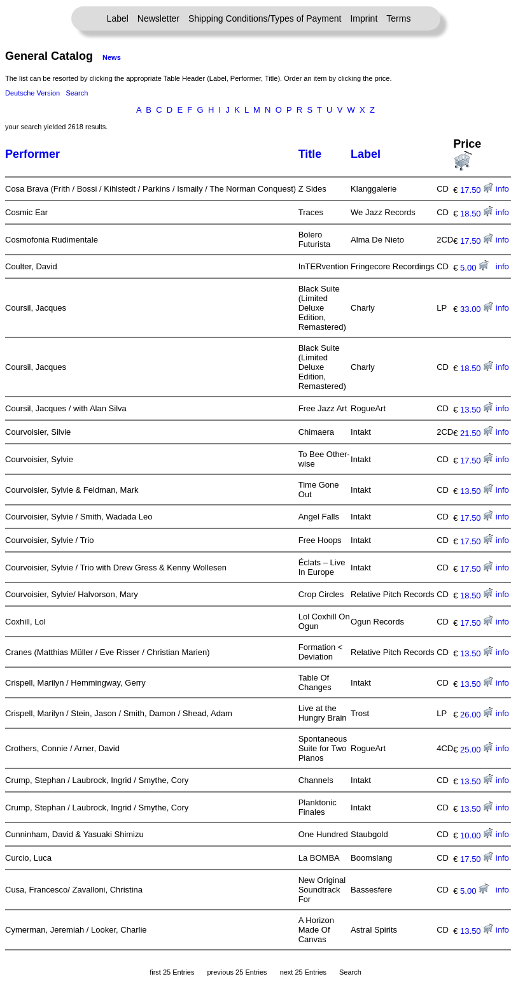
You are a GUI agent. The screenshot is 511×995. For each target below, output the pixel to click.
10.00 (476, 835)
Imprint (363, 18)
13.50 (476, 409)
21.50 (476, 433)
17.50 (476, 190)
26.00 (476, 714)
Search (77, 93)
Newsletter (158, 18)
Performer (32, 154)
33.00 (476, 309)
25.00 (476, 749)
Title (310, 154)
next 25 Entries (303, 972)
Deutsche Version (32, 93)
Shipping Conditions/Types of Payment (264, 18)
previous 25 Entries (237, 972)
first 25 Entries (172, 972)
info (502, 189)
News (111, 57)
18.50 (476, 213)
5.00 (474, 267)
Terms (398, 18)
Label (118, 18)
